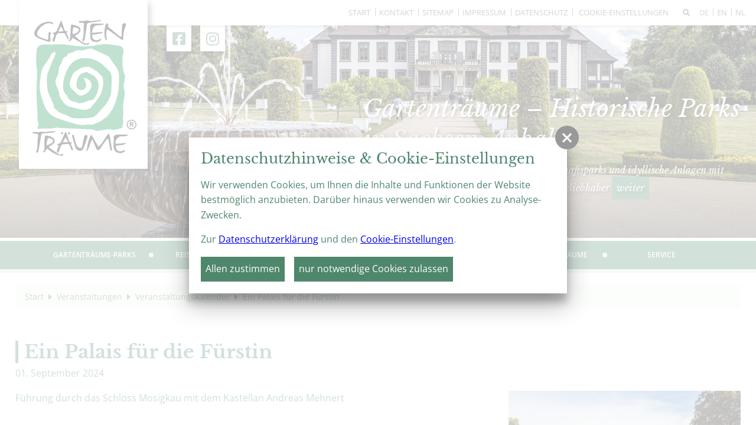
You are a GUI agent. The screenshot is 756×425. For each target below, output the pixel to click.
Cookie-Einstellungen (407, 239)
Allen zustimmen (243, 268)
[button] (567, 137)
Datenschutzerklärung (268, 239)
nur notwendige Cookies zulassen (373, 268)
